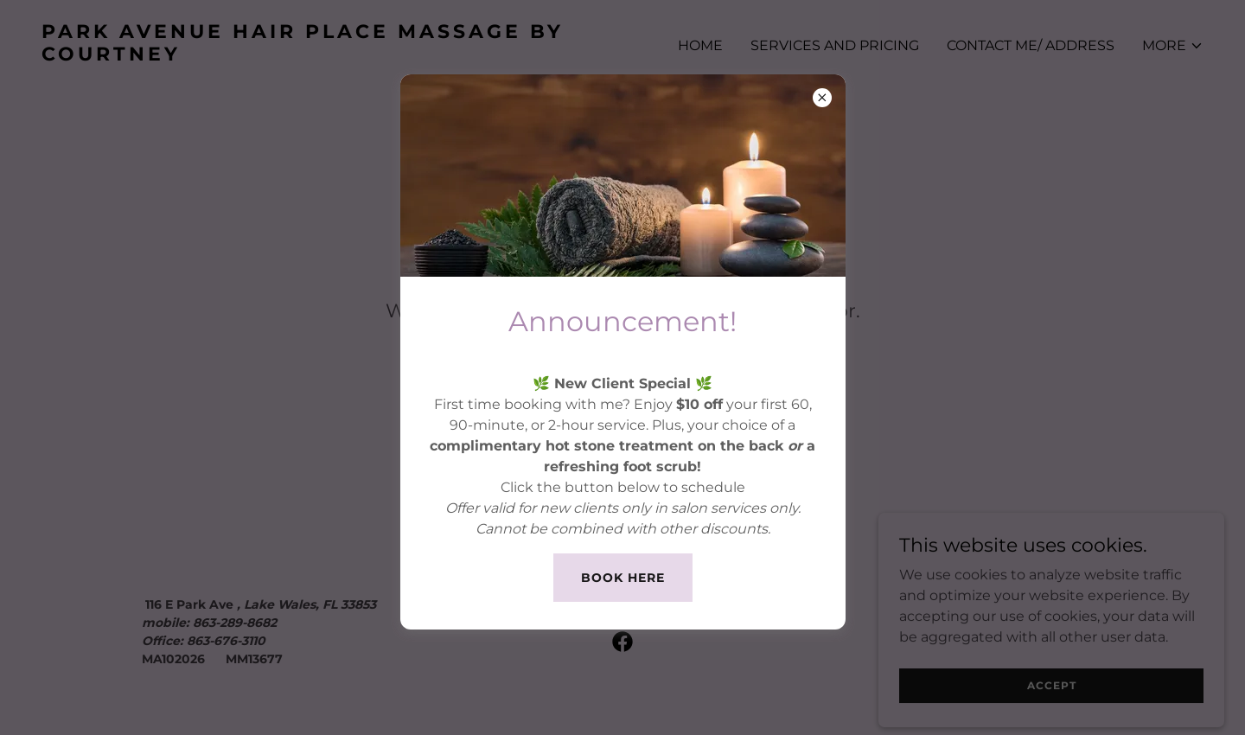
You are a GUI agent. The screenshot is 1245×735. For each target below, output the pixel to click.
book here (623, 577)
